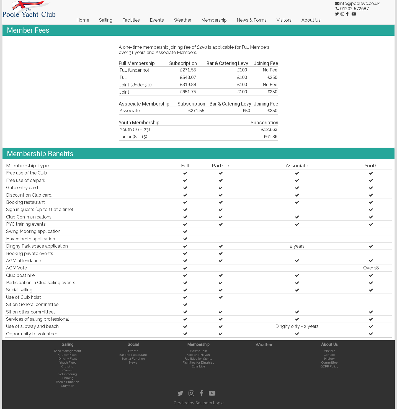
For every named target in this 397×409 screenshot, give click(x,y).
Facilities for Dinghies (198, 362)
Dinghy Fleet (67, 359)
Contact (329, 355)
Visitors (284, 20)
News (133, 362)
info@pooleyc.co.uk (359, 3)
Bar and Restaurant (133, 355)
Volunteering (67, 374)
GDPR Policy (329, 366)
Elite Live (198, 366)
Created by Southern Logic (198, 402)
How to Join (198, 351)
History (329, 359)
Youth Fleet (68, 362)
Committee (329, 362)
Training (68, 378)
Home (82, 20)
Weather (182, 20)
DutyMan (67, 386)
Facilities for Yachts (198, 359)
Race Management (67, 351)
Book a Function (67, 382)
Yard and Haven (198, 355)
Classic (68, 370)
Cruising (67, 366)
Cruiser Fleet (67, 355)
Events (157, 20)
